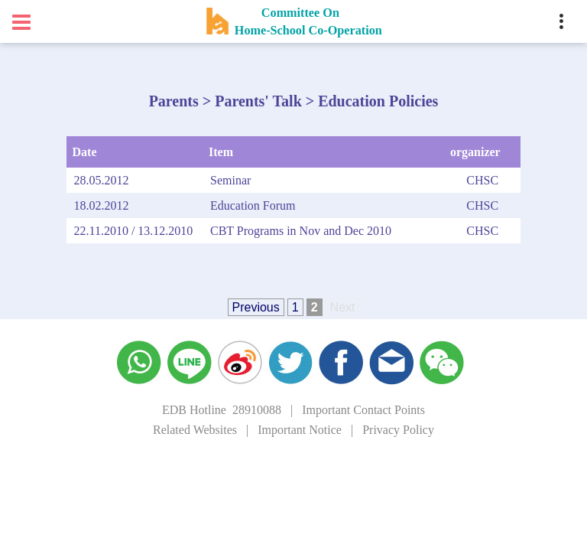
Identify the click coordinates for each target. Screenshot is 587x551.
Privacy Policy (398, 429)
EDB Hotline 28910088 (221, 409)
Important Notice (300, 429)
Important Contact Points (363, 409)
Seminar (230, 180)
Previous (256, 307)
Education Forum (253, 205)
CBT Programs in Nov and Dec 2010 (300, 230)
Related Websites (195, 429)
